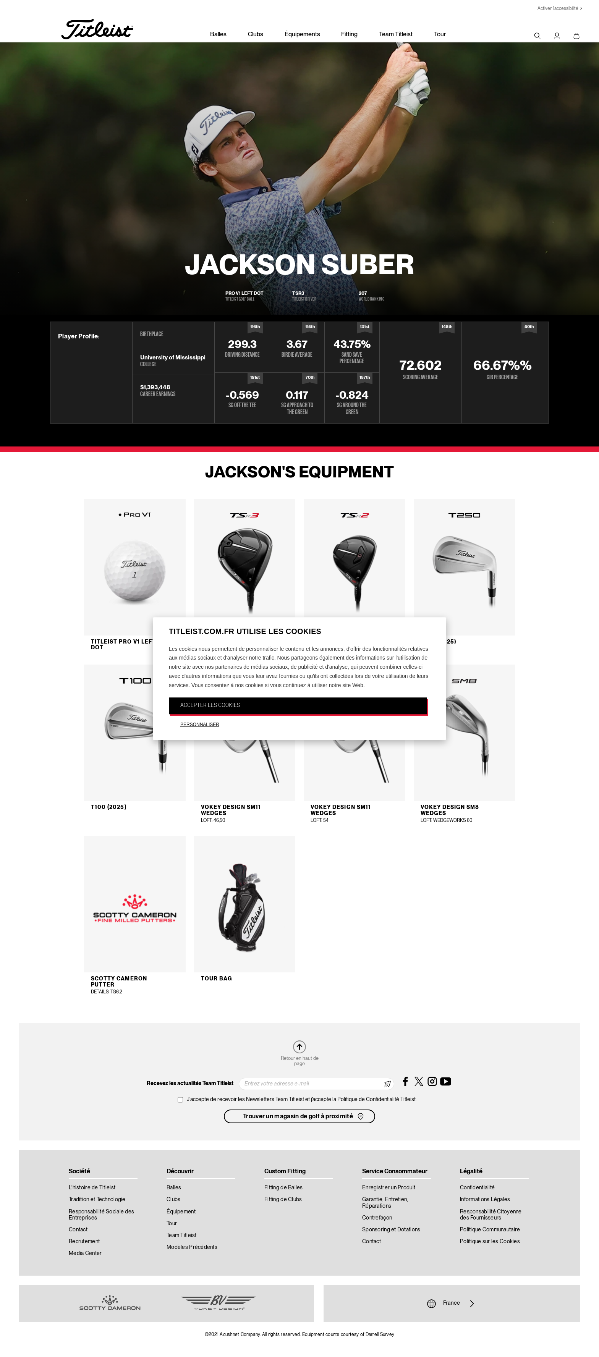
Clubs (255, 34)
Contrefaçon (377, 1218)
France (451, 1303)
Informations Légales (485, 1199)
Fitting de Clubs (283, 1199)
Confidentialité (477, 1188)
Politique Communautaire (490, 1230)
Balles (218, 34)
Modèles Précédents (192, 1247)
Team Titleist (396, 34)
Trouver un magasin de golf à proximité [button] (304, 1116)
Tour (440, 34)
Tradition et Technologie (97, 1199)
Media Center (85, 1253)
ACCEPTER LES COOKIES (210, 705)
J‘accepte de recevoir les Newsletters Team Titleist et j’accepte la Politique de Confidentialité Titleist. (302, 1099)
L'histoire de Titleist (92, 1188)
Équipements (302, 34)
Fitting (349, 34)
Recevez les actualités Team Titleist (190, 1083)
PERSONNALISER (199, 724)
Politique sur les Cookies (490, 1241)
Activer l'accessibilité (557, 8)
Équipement (181, 1212)
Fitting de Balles (283, 1188)
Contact (78, 1230)
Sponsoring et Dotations (391, 1230)
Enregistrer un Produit (388, 1188)
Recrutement (84, 1241)
